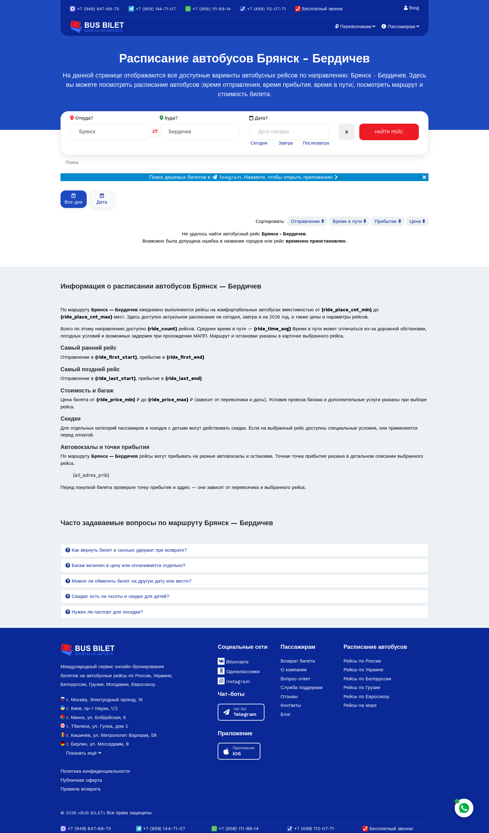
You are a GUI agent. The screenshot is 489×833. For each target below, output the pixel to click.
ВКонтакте (233, 661)
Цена (417, 221)
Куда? (171, 118)
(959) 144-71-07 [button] (152, 8)
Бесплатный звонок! (319, 8)
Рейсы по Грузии (361, 687)
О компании (294, 670)
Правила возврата (80, 789)
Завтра (285, 142)
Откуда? (84, 118)
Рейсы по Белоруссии (367, 679)
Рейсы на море (359, 705)
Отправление (307, 221)
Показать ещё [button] (83, 753)
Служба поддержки (301, 687)
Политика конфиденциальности (95, 771)
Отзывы (289, 696)
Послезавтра (316, 142)
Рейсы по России (362, 661)
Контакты (291, 705)
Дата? (258, 118)
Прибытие (388, 221)
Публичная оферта (81, 780)
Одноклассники (238, 671)
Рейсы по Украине (363, 670)
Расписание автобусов (375, 646)
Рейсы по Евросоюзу (366, 696)
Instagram (234, 681)
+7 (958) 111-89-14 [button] (207, 8)
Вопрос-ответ (295, 679)
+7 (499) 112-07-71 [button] (263, 8)
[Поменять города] (155, 131)
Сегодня (258, 142)
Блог (286, 714)
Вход (411, 7)
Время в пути (349, 221)
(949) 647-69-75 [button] (94, 8)
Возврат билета (298, 661)
